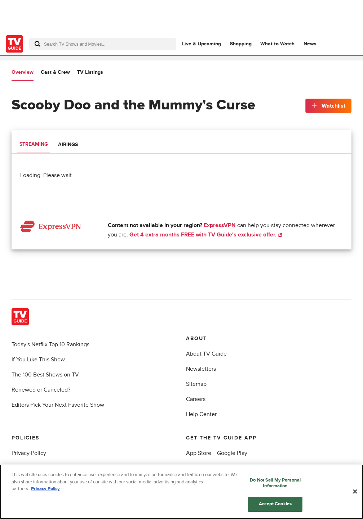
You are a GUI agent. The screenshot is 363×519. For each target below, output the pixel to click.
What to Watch (277, 44)
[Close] (355, 492)
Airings (68, 144)
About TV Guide (206, 353)
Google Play (232, 453)
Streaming (33, 144)
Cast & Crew (55, 72)
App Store (198, 453)
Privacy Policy (29, 453)
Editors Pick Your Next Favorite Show (58, 405)
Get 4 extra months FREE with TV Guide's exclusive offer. (205, 234)
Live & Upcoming (201, 44)
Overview (23, 72)
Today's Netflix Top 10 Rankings (50, 344)
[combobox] (102, 44)
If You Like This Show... (40, 359)
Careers (195, 399)
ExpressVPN (220, 225)
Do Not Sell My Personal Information (275, 483)
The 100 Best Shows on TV (45, 374)
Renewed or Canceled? (41, 389)
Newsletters (201, 369)
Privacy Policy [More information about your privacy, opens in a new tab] (45, 489)
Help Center (201, 414)
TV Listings (90, 72)
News (310, 44)
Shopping (241, 44)
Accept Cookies (275, 504)
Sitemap (196, 384)
